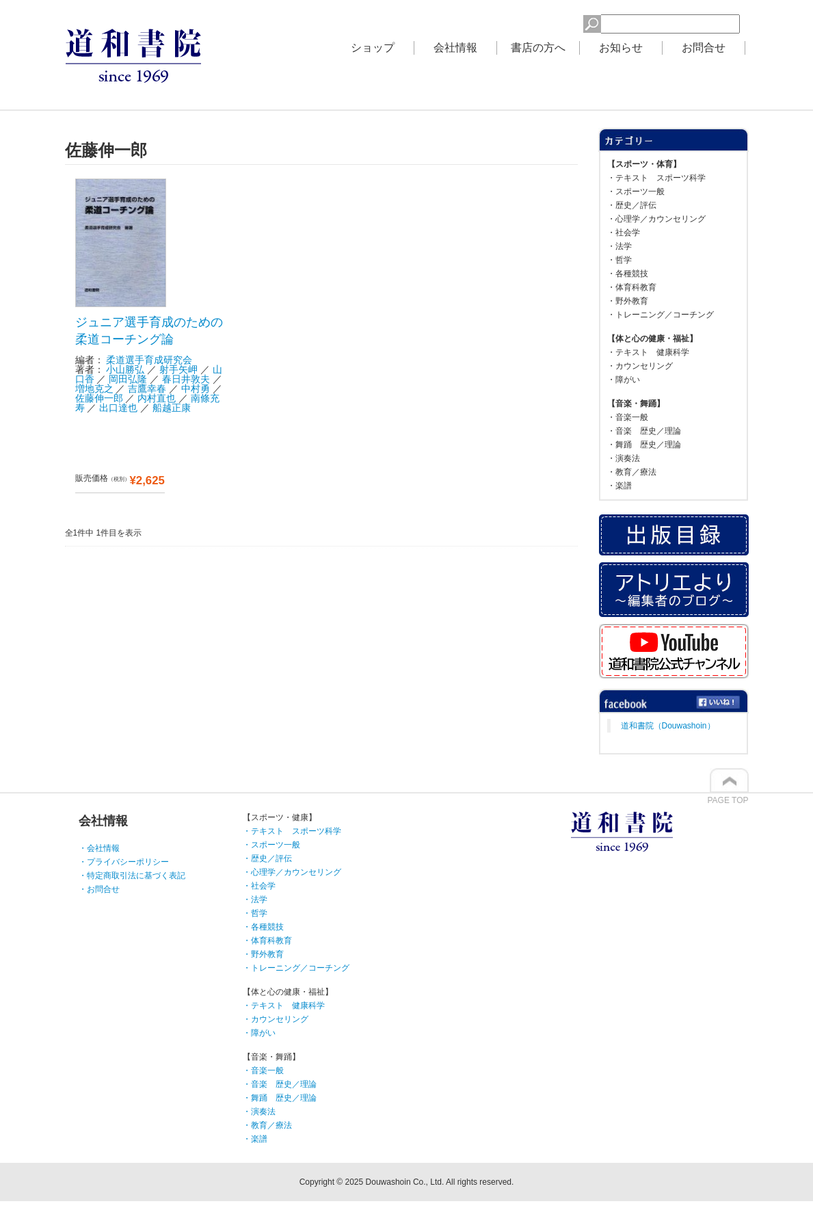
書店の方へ (538, 47)
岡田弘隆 (128, 378)
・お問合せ (99, 889)
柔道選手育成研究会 (149, 359)
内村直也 (156, 398)
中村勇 (195, 388)
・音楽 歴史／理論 (644, 431)
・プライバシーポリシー (124, 862)
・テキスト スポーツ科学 (656, 178)
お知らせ (621, 47)
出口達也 (118, 407)
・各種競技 (627, 273)
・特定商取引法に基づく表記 (132, 875)
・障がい (623, 379)
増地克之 (94, 388)
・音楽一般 (627, 417)
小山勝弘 (125, 369)
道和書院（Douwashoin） (668, 726)
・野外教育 (627, 301)
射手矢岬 (178, 369)
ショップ (373, 47)
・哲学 (619, 260)
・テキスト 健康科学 (648, 352)
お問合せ (703, 47)
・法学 (619, 246)
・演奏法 (623, 458)
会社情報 (455, 47)
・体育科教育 (631, 287)
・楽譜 (619, 485)
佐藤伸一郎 (99, 398)
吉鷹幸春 (147, 388)
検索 (561, 22)
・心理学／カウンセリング (656, 219)
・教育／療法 (631, 472)
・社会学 (623, 232)
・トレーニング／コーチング (660, 314)
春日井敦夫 (186, 378)
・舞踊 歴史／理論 (644, 444)
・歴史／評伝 (631, 205)
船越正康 (171, 407)
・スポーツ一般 (636, 191)
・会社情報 (99, 848)
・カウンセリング (640, 366)
